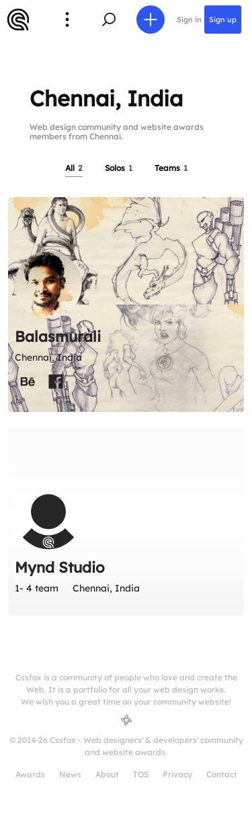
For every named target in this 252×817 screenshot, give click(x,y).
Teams (171, 168)
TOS (141, 774)
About (107, 774)
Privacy (177, 774)
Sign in (189, 19)
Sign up (223, 19)
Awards (30, 774)
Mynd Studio (60, 567)
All (74, 168)
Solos (118, 168)
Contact (221, 774)
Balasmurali (58, 336)
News (70, 774)
